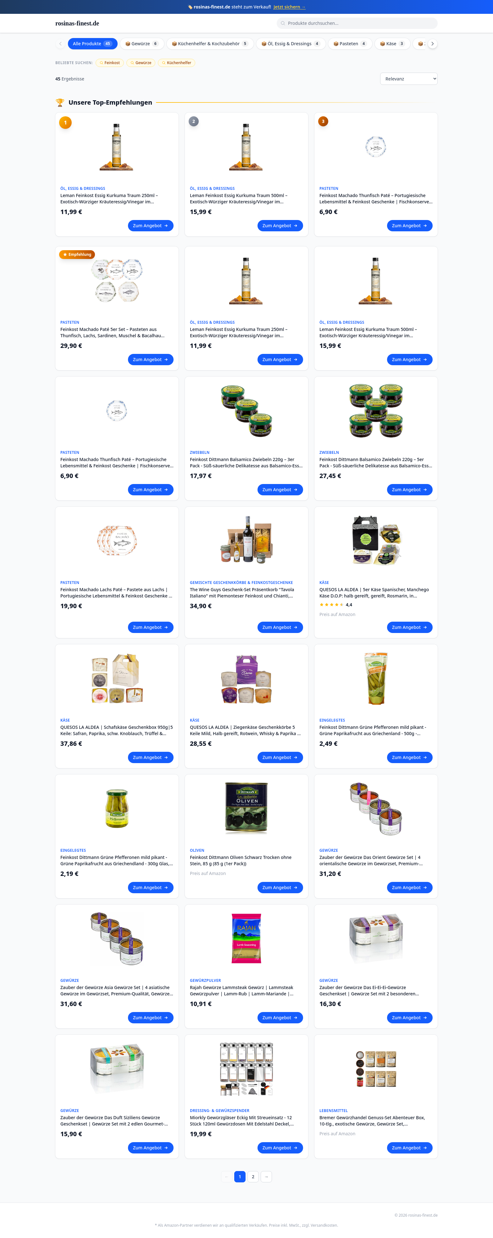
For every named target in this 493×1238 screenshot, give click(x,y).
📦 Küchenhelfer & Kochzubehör (210, 44)
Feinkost (110, 62)
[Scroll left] (60, 44)
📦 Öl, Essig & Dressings (291, 44)
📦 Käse (392, 44)
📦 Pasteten (350, 44)
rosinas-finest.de (77, 23)
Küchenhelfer (176, 62)
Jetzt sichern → (290, 7)
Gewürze (140, 62)
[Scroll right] (433, 44)
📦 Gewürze (142, 44)
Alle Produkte (93, 44)
